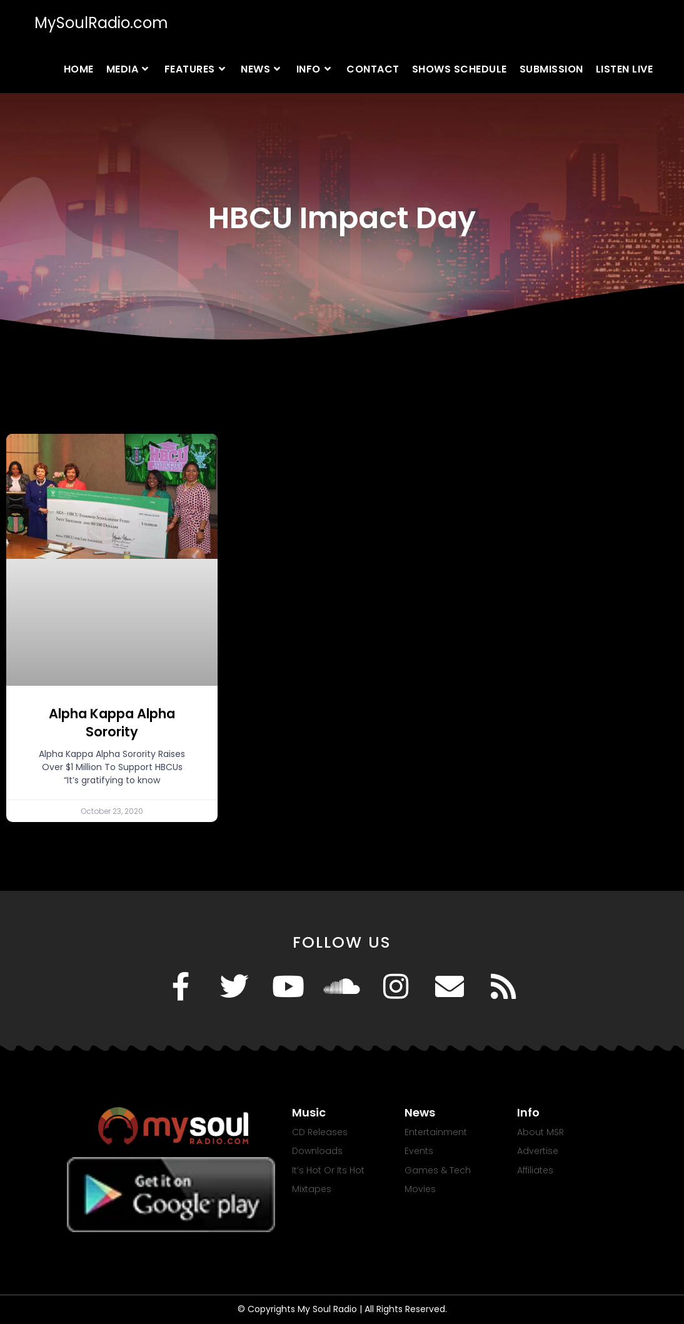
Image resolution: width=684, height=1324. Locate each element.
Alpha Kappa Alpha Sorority (112, 723)
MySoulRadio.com (101, 23)
